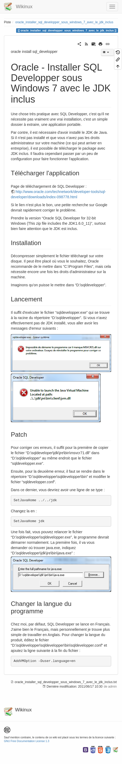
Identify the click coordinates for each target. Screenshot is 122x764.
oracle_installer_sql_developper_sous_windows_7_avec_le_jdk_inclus (64, 22)
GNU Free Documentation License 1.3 (26, 741)
